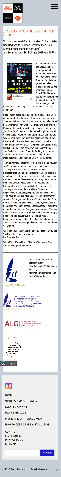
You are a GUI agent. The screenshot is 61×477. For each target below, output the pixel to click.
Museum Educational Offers (24, 418)
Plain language (15, 412)
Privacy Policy (15, 439)
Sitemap (10, 443)
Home (8, 394)
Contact (11, 431)
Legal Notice (13, 435)
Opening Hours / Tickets (21, 400)
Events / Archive (16, 406)
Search (47, 453)
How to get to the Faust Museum (27, 424)
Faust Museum (18, 469)
